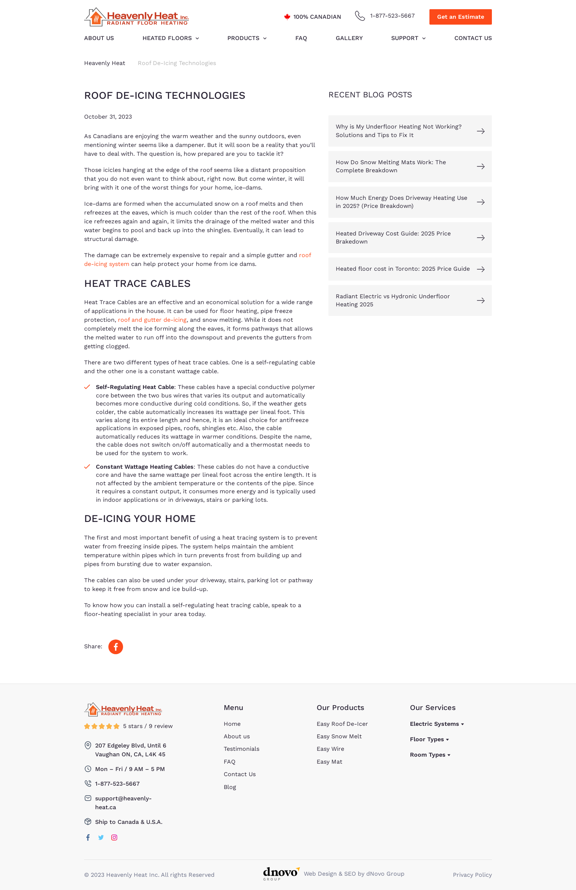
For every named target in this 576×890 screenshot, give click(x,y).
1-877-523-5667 (392, 15)
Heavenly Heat (104, 63)
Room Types (428, 754)
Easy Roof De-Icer (342, 723)
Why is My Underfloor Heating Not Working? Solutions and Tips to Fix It (399, 130)
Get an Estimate (460, 16)
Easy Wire (330, 748)
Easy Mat (329, 761)
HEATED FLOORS (167, 38)
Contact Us (473, 38)
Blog (230, 786)
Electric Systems (434, 723)
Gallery (349, 38)
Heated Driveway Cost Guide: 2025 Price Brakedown (393, 237)
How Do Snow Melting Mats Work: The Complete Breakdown (391, 166)
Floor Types (427, 739)
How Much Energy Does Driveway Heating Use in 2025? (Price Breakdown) (401, 201)
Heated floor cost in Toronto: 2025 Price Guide (403, 268)
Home (232, 723)
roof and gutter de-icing (152, 319)
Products (243, 38)
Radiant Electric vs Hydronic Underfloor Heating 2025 (393, 300)
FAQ (301, 38)
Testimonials (241, 748)
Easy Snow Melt (339, 736)
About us (99, 38)
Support (404, 38)
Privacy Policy (472, 874)
